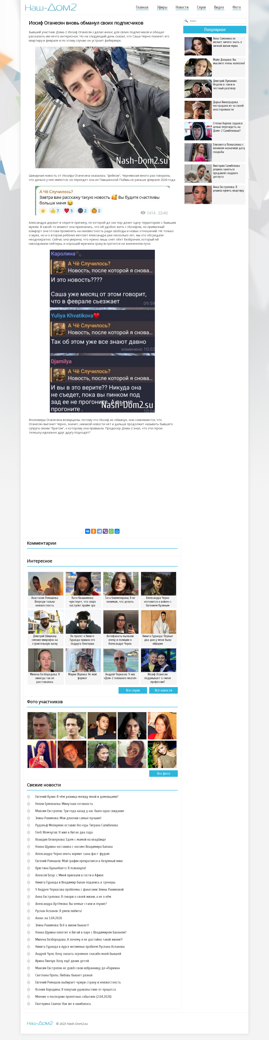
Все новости (163, 690)
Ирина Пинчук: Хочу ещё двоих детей (62, 961)
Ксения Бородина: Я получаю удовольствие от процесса (75, 989)
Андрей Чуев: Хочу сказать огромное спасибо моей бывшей (78, 954)
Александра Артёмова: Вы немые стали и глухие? (71, 904)
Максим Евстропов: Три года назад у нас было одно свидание (79, 811)
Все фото (163, 774)
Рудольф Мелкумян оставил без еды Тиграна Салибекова (76, 825)
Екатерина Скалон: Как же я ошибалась (63, 1004)
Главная (142, 7)
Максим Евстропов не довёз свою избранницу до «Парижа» (77, 968)
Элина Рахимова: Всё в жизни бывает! (62, 925)
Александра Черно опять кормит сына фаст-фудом (72, 854)
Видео (219, 7)
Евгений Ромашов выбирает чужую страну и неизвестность (78, 982)
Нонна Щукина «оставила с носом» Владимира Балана (74, 847)
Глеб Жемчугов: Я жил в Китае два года (64, 832)
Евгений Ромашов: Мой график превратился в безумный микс (79, 861)
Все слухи (133, 690)
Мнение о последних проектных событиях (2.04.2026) (73, 997)
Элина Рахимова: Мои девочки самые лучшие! (68, 818)
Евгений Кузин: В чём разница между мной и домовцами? (76, 797)
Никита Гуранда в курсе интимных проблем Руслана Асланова (80, 947)
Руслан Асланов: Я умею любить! (58, 911)
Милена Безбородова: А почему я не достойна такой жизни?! (79, 939)
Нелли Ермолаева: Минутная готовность (64, 804)
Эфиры (162, 7)
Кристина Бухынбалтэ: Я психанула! (60, 868)
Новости (182, 7)
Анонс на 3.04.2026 (48, 918)
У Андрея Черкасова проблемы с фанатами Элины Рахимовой (79, 889)
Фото (236, 7)
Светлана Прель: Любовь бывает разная (63, 975)
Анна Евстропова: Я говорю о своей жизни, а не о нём (73, 897)
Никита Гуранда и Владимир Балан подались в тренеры (75, 882)
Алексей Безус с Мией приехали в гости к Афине (69, 875)
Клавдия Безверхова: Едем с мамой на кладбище (70, 839)
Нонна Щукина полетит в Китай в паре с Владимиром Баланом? (81, 932)
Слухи (201, 7)
